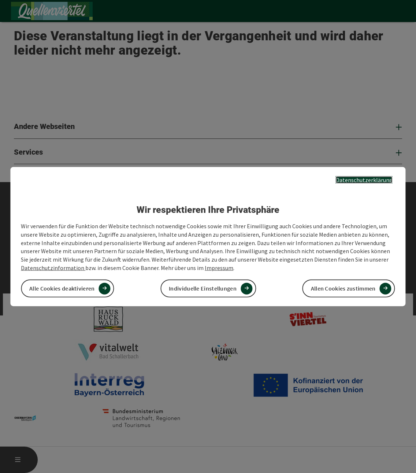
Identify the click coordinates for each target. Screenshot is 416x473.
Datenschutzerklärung (364, 179)
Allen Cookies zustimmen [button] (343, 288)
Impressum (219, 267)
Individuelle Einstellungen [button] (203, 288)
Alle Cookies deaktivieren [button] (62, 288)
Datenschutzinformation (53, 267)
